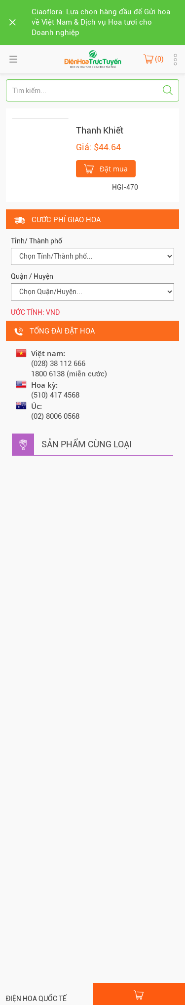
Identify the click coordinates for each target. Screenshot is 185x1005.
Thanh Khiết (99, 130)
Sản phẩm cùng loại (86, 444)
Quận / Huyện (32, 276)
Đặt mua (106, 168)
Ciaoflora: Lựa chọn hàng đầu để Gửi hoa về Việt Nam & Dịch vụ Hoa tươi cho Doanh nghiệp (101, 22)
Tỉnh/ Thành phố (36, 241)
